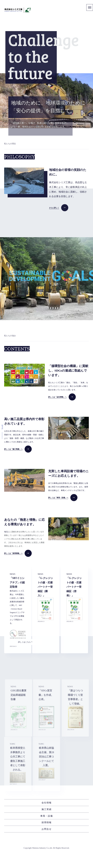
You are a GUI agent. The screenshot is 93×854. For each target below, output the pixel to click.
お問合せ (47, 829)
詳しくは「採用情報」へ (13, 553)
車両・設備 (46, 816)
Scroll (2, 427)
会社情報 (47, 802)
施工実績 (47, 809)
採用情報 (47, 822)
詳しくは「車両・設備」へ (58, 498)
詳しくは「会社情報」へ (57, 397)
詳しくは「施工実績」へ (13, 449)
